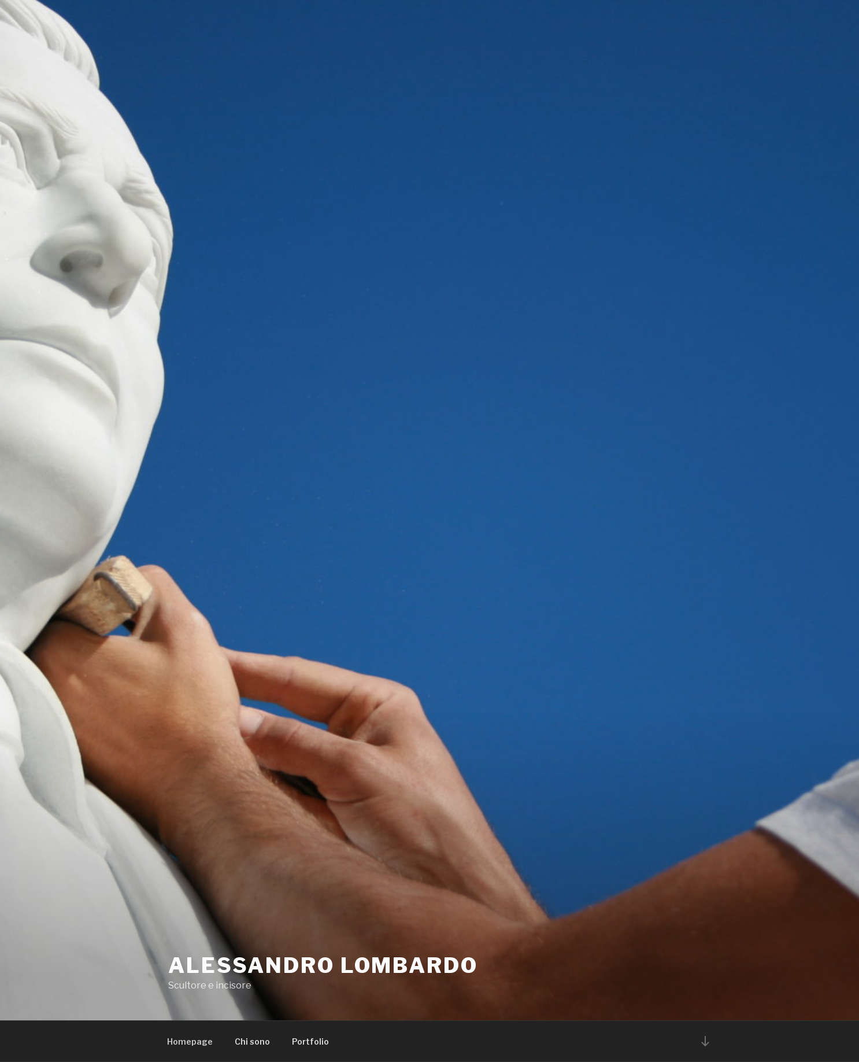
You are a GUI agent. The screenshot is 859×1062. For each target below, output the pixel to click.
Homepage (190, 1041)
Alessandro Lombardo (323, 965)
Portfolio (310, 1041)
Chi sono (252, 1041)
